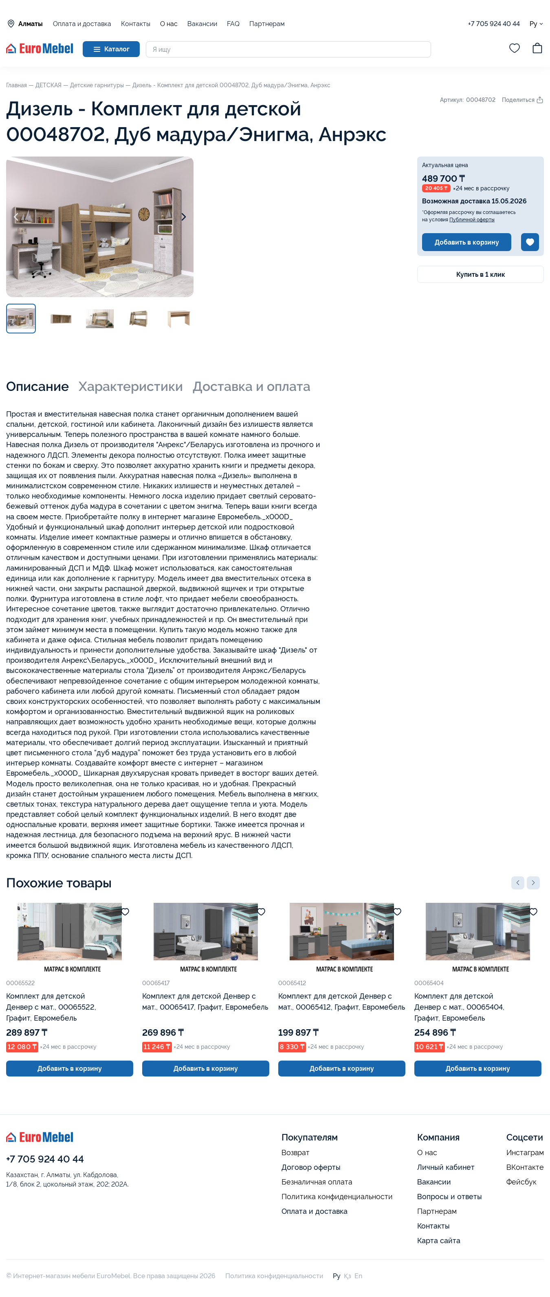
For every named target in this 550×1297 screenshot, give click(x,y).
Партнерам (267, 24)
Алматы (24, 24)
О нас (169, 24)
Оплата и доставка (82, 24)
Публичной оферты (472, 220)
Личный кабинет (446, 1167)
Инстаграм (525, 1153)
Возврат (296, 1153)
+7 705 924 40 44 (494, 24)
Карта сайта (438, 1240)
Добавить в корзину (467, 242)
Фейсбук (521, 1182)
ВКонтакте (525, 1167)
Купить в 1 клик (480, 274)
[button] (517, 882)
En (358, 1276)
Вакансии (202, 24)
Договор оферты (311, 1167)
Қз (347, 1276)
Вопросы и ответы (449, 1196)
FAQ (233, 24)
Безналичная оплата (317, 1182)
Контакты (135, 24)
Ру (537, 24)
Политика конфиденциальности (337, 1197)
